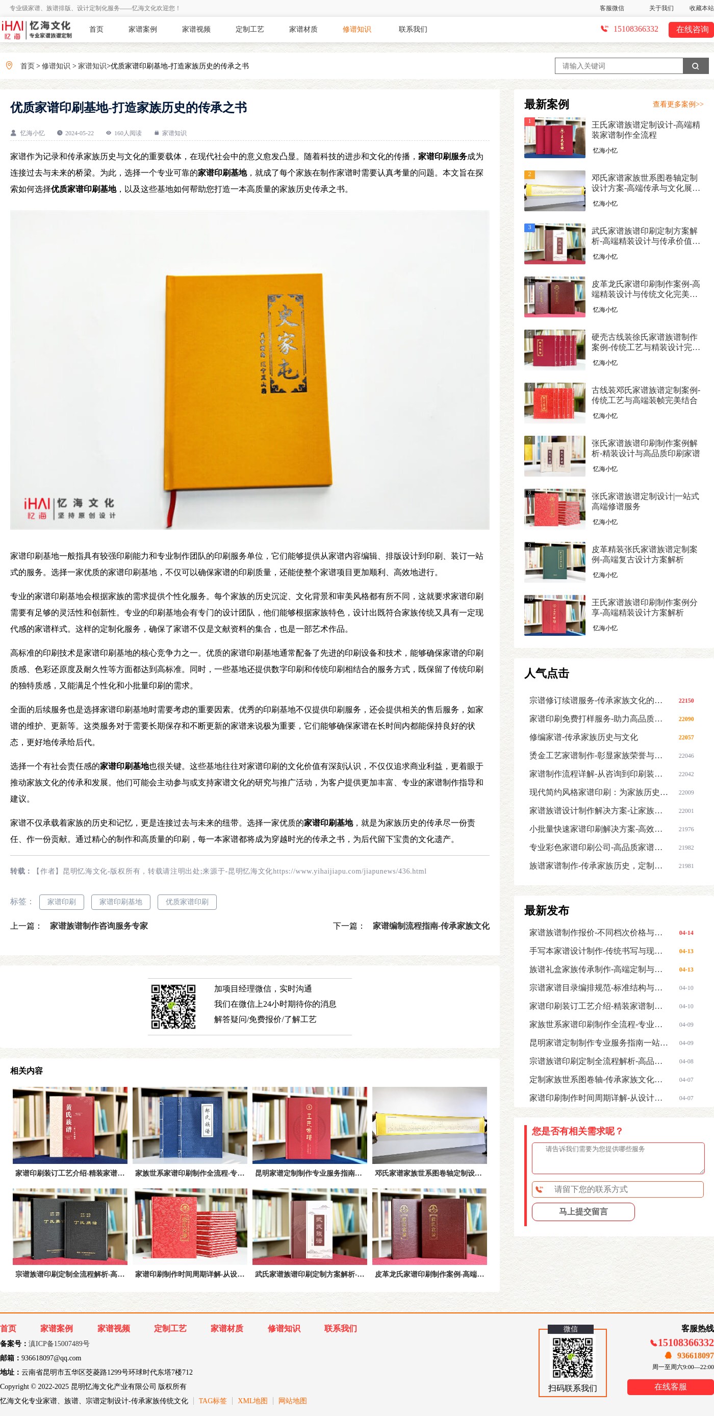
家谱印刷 (61, 902)
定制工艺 (250, 29)
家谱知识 (92, 66)
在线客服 (670, 1386)
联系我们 (413, 29)
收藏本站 (702, 8)
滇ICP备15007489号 (59, 1344)
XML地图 (253, 1401)
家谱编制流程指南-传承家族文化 (430, 926)
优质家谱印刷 (187, 902)
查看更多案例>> (678, 104)
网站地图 (292, 1401)
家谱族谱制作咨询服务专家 (98, 926)
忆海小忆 (32, 133)
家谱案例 (143, 29)
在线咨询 (692, 29)
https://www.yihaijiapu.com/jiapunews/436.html (350, 871)
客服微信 (612, 8)
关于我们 (661, 8)
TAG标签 (213, 1401)
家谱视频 (196, 29)
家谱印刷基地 (120, 902)
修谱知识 (357, 29)
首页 (96, 29)
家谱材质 (303, 29)
